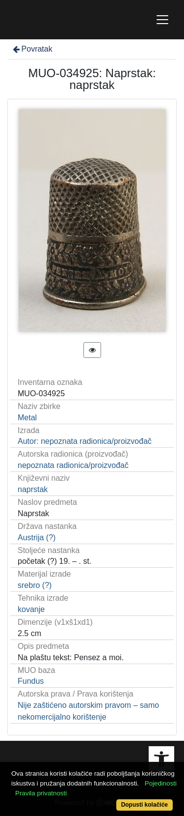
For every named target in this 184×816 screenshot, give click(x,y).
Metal (27, 417)
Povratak (32, 49)
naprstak (33, 489)
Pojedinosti (161, 783)
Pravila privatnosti (41, 793)
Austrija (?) (36, 537)
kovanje (31, 609)
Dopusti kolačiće (144, 804)
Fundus (31, 681)
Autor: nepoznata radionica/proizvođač (85, 441)
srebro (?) (35, 585)
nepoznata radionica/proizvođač (73, 465)
